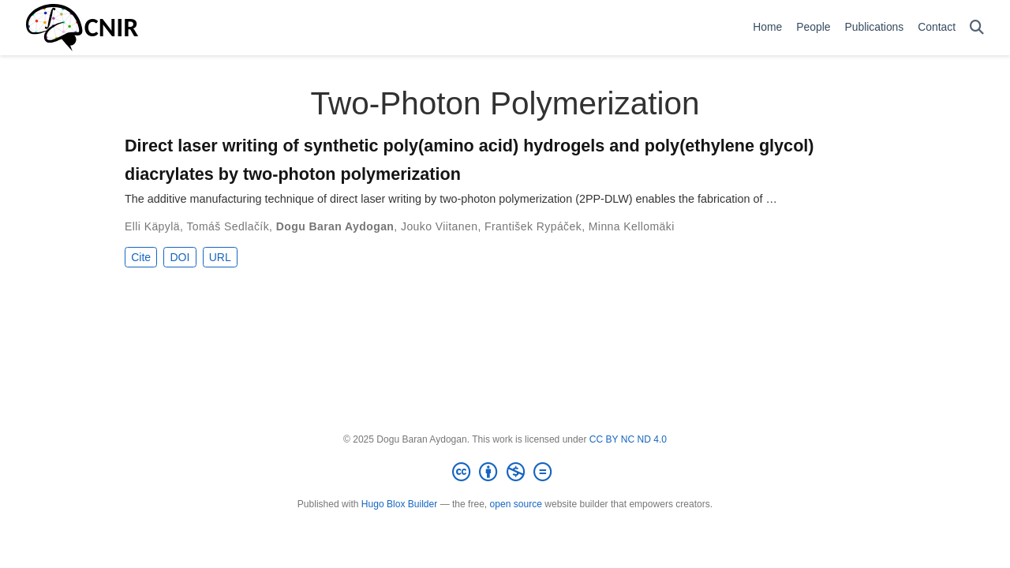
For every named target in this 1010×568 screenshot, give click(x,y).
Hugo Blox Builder (399, 504)
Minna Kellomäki (632, 226)
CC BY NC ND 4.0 (628, 439)
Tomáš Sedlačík (227, 226)
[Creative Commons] (505, 472)
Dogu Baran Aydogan (335, 226)
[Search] (977, 28)
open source (516, 504)
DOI (179, 257)
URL (220, 257)
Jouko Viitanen (439, 226)
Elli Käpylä (152, 226)
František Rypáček (533, 226)
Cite (141, 257)
